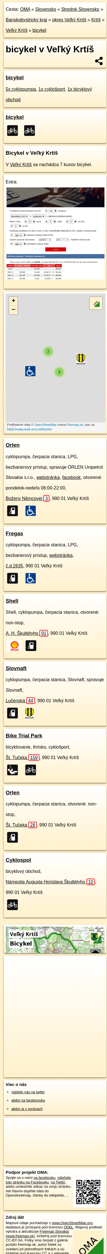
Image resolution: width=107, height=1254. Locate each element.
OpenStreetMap (45, 424)
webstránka (48, 477)
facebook (71, 477)
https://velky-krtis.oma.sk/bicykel (29, 429)
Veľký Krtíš (17, 30)
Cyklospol (18, 860)
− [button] (13, 310)
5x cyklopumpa (21, 89)
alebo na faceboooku (28, 1100)
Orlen (13, 445)
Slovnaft (16, 668)
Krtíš (96, 19)
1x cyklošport (52, 89)
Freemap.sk (74, 424)
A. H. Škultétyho (27, 633)
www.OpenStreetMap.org (72, 1223)
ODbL (68, 1227)
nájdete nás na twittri (28, 1092)
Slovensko (45, 9)
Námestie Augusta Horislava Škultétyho (50, 882)
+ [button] (13, 301)
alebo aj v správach (27, 1109)
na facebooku (44, 1178)
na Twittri (58, 1182)
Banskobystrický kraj (26, 19)
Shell (12, 601)
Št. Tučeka (22, 757)
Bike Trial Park (24, 736)
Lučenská (20, 700)
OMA (25, 9)
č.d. (14, 565)
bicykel (39, 30)
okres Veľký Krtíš (69, 19)
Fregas (14, 533)
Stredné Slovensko (80, 9)
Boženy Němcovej (27, 498)
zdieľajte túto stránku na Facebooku (38, 1180)
